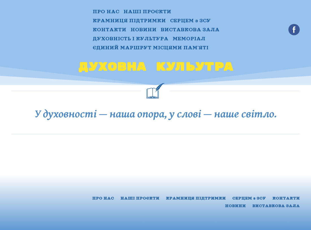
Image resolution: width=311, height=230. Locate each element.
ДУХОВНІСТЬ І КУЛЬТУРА (130, 38)
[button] (294, 29)
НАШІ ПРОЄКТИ (147, 11)
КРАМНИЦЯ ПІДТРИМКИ (129, 20)
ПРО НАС (106, 11)
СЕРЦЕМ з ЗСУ (190, 20)
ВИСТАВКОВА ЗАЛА (190, 29)
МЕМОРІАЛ (189, 38)
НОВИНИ (143, 29)
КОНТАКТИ (109, 29)
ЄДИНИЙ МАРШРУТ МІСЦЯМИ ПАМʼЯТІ (150, 47)
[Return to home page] (47, 29)
